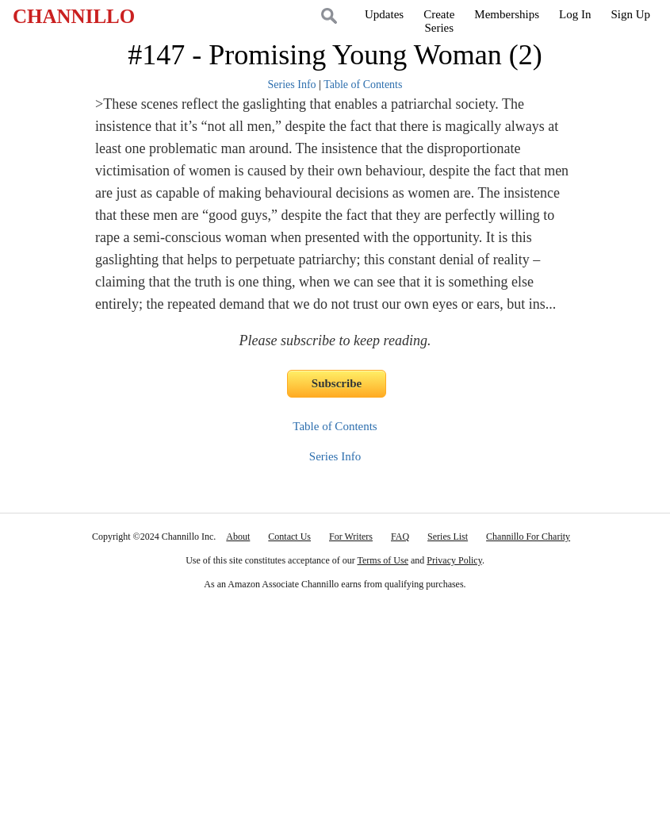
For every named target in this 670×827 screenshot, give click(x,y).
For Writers (351, 536)
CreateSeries (438, 21)
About (238, 536)
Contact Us (289, 536)
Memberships (506, 14)
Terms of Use (383, 560)
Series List (447, 536)
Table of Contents (363, 84)
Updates (384, 14)
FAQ (400, 536)
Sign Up (630, 14)
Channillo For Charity (528, 536)
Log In (575, 14)
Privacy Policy (454, 560)
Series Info (292, 84)
